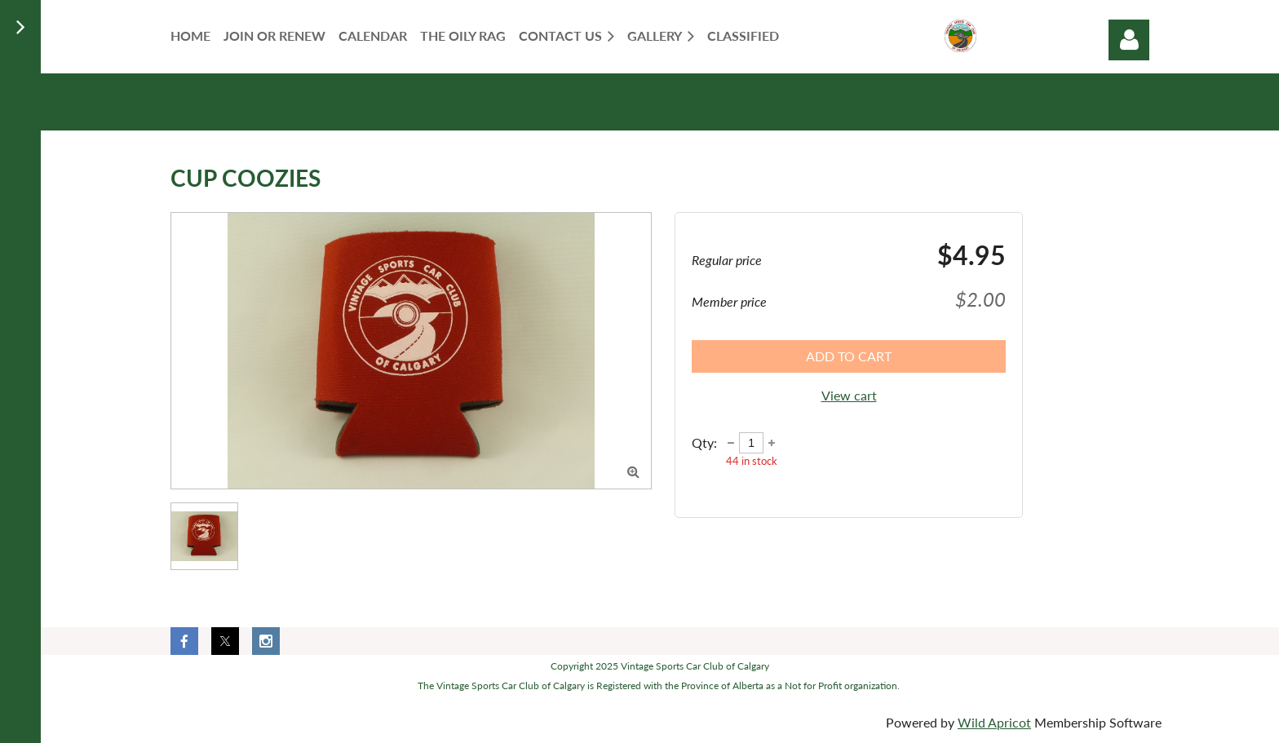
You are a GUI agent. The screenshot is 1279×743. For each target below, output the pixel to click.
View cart (849, 395)
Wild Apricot (994, 722)
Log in (1129, 40)
